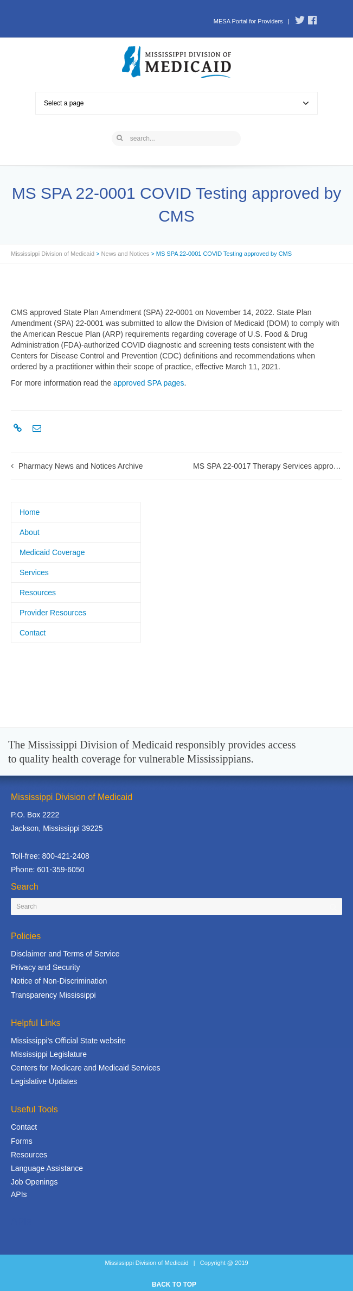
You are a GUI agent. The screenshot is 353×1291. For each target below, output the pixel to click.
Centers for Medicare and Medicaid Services (85, 1067)
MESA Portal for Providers (248, 21)
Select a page (176, 103)
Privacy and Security (45, 967)
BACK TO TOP (174, 1284)
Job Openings (34, 1181)
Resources (38, 592)
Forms (22, 1141)
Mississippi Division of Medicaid (52, 253)
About (30, 532)
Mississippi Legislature (49, 1054)
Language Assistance (47, 1168)
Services (34, 572)
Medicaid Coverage (52, 552)
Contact (33, 632)
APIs (19, 1194)
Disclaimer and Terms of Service (65, 953)
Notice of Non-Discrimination (59, 981)
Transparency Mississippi (53, 995)
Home (30, 512)
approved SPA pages (148, 383)
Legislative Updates (44, 1081)
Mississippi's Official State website (68, 1040)
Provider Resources (53, 612)
